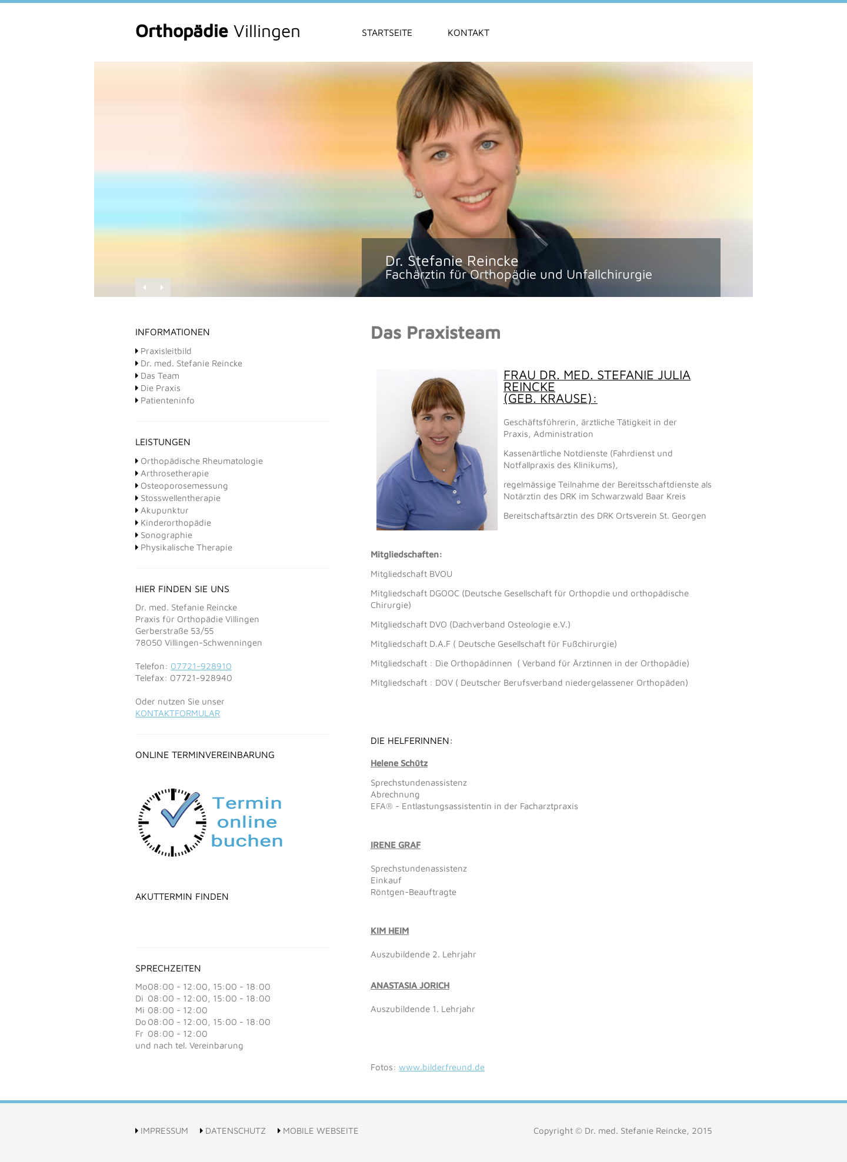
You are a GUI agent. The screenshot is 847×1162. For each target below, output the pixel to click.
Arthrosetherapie (172, 473)
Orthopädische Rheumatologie (199, 461)
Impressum (161, 1131)
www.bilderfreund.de (442, 1067)
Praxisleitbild (163, 351)
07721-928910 (201, 666)
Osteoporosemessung (181, 485)
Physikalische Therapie (183, 547)
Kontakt (468, 32)
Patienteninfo (165, 400)
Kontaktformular (177, 713)
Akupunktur (162, 510)
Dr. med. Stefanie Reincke (188, 363)
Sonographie (163, 535)
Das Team (157, 375)
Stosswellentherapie (178, 498)
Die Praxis (158, 388)
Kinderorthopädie (173, 522)
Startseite (387, 32)
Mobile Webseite (318, 1131)
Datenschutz (233, 1131)
